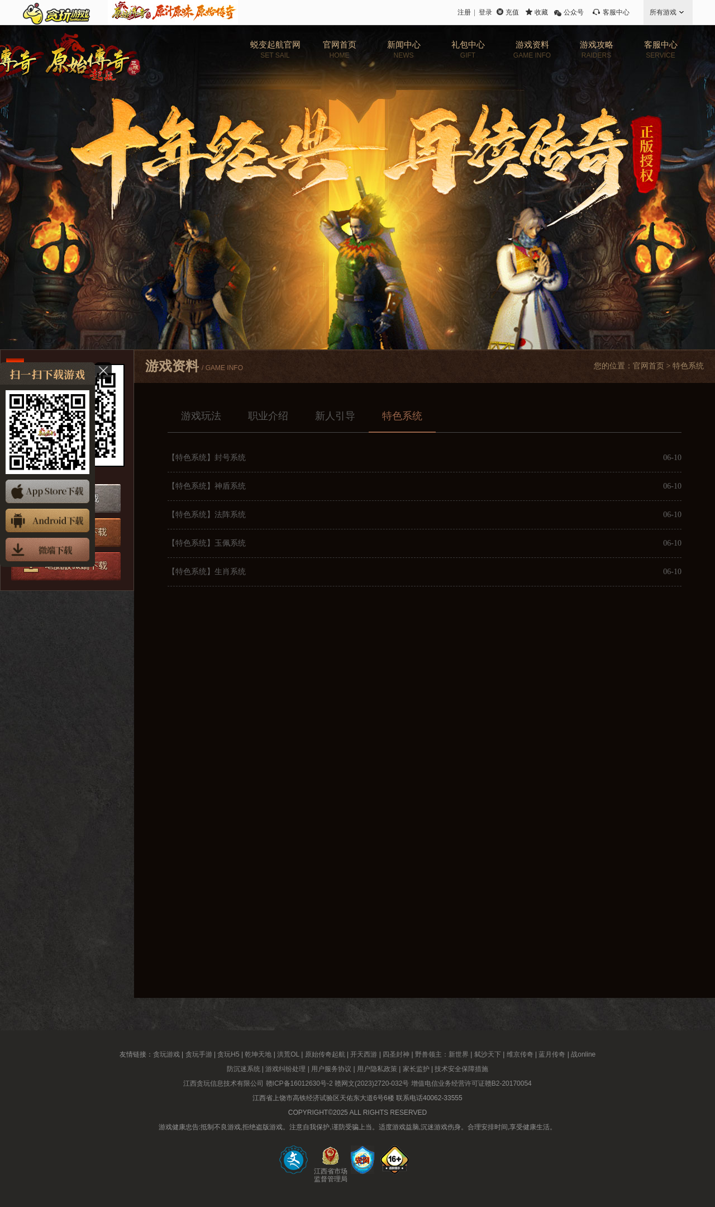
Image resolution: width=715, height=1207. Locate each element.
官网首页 (648, 366)
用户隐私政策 (377, 1069)
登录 (485, 12)
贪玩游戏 (166, 1054)
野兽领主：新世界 (442, 1054)
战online (583, 1054)
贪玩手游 (198, 1054)
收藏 (541, 12)
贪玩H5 (228, 1054)
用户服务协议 (331, 1069)
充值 (512, 12)
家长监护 (416, 1069)
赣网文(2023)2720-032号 (372, 1083)
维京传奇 (520, 1054)
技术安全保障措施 (461, 1069)
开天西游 (363, 1054)
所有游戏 (663, 12)
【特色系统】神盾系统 (207, 486)
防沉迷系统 (243, 1069)
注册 (464, 12)
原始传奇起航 (325, 1054)
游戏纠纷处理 (285, 1069)
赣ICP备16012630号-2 (299, 1083)
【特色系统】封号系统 (207, 457)
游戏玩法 (201, 416)
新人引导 (335, 416)
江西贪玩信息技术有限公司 (223, 1083)
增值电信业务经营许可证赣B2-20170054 (471, 1083)
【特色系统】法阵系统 (207, 514)
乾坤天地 (258, 1054)
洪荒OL (288, 1054)
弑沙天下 (487, 1054)
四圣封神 (396, 1054)
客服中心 (616, 12)
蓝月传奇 (551, 1054)
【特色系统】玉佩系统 (207, 543)
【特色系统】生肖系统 (207, 571)
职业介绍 (268, 416)
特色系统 (402, 416)
